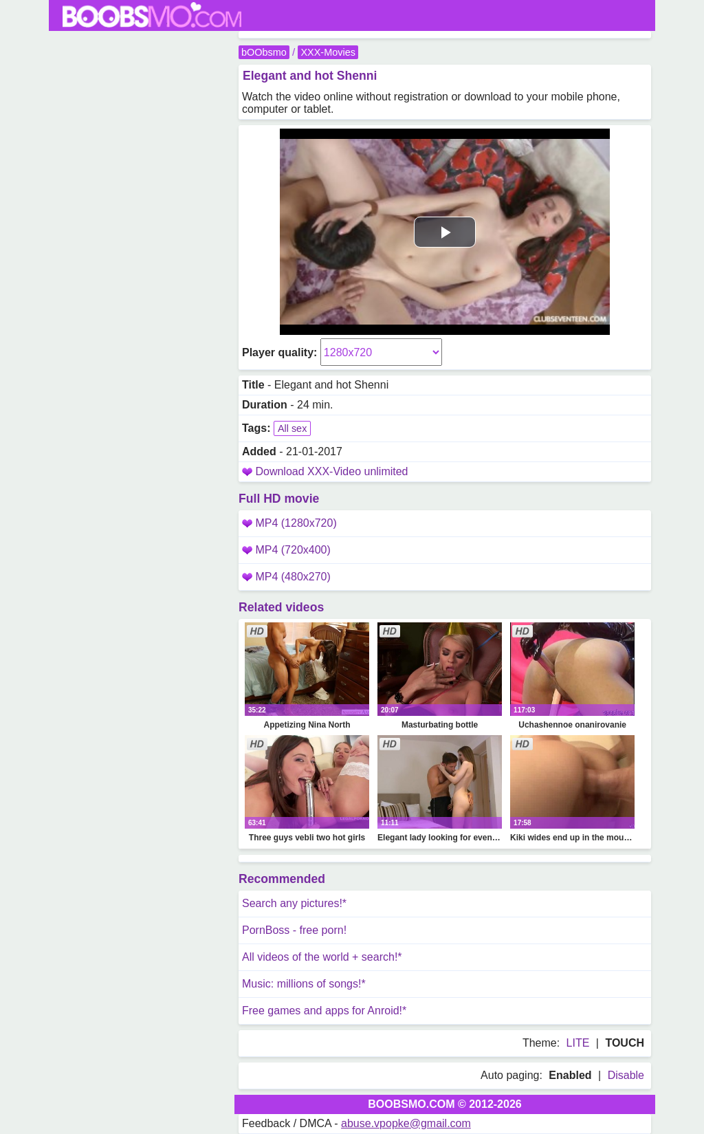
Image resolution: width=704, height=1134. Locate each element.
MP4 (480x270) (286, 576)
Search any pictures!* (294, 903)
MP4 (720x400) (286, 550)
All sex (292, 428)
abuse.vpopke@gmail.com (406, 1123)
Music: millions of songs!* (304, 984)
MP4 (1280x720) (289, 523)
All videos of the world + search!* (322, 957)
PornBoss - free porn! (294, 930)
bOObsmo (264, 52)
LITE (578, 1043)
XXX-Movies (327, 52)
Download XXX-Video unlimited (331, 471)
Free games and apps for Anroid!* (324, 1010)
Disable (626, 1075)
